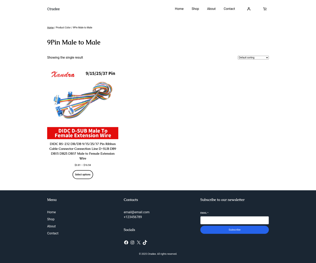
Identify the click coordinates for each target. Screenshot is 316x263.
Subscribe (234, 229)
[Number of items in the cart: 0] (265, 9)
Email (204, 213)
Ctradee (53, 9)
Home (50, 27)
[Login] (249, 9)
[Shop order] (253, 57)
